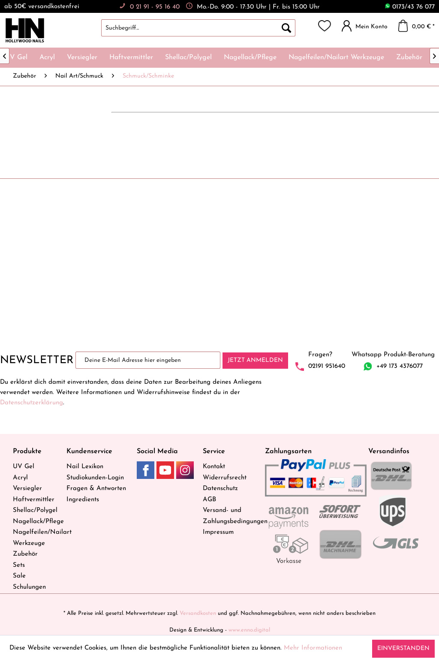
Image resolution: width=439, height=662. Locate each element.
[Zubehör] (409, 57)
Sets (19, 565)
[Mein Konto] (367, 25)
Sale (19, 576)
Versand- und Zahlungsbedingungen (232, 516)
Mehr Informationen (313, 648)
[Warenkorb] (418, 25)
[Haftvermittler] (131, 57)
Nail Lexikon (84, 466)
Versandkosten (198, 613)
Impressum (218, 532)
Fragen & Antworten (96, 488)
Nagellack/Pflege (37, 521)
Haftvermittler (33, 499)
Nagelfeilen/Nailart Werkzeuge (37, 538)
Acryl (20, 478)
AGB (209, 499)
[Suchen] (286, 27)
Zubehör (25, 554)
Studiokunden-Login (95, 478)
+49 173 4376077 (399, 366)
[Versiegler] (82, 57)
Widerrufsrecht (225, 478)
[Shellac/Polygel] (188, 57)
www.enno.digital (249, 630)
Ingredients (82, 499)
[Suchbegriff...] (198, 27)
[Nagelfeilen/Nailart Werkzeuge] (336, 57)
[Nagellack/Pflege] (250, 57)
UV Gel (23, 466)
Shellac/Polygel (35, 510)
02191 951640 (326, 366)
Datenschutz (220, 488)
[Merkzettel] (324, 25)
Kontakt (214, 466)
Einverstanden (403, 648)
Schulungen (29, 587)
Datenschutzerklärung (31, 403)
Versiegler (27, 488)
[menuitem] (207, 27)
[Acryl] (47, 57)
